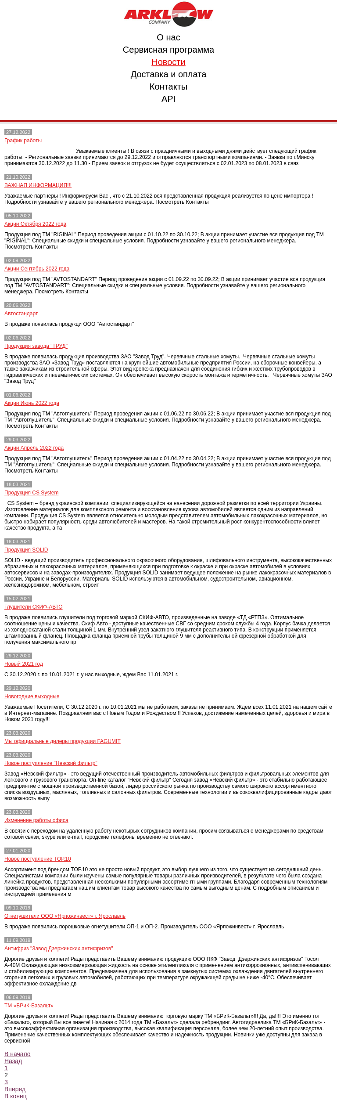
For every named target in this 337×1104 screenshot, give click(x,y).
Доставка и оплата (169, 74)
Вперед (14, 1089)
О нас (168, 37)
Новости (168, 62)
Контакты (168, 86)
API (168, 99)
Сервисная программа (168, 49)
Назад (13, 1060)
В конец (15, 1096)
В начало (17, 1053)
